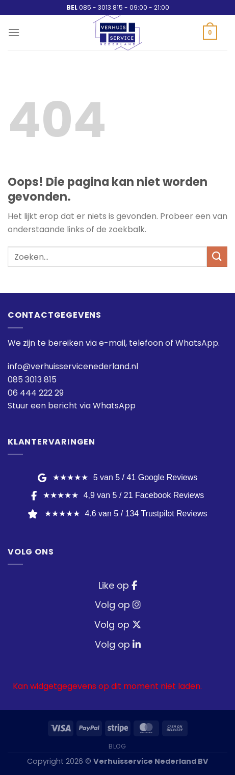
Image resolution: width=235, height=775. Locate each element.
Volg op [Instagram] (118, 604)
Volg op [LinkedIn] (118, 644)
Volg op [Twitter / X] (117, 624)
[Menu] (14, 32)
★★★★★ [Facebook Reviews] (117, 495)
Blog (117, 746)
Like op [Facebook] (117, 585)
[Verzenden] (217, 256)
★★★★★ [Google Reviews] (117, 477)
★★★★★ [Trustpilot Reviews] (117, 513)
